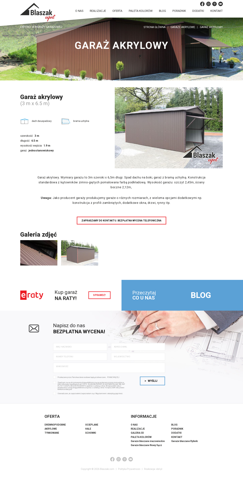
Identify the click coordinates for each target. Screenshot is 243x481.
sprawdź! (99, 295)
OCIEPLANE (91, 424)
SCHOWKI (90, 432)
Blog (162, 11)
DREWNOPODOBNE (55, 424)
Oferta (117, 11)
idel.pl (159, 469)
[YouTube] (220, 4)
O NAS (134, 424)
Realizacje (98, 11)
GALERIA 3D (137, 432)
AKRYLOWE (51, 428)
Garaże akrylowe (183, 27)
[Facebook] (202, 4)
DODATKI (176, 432)
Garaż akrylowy (211, 27)
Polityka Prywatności (129, 469)
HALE (88, 428)
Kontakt (216, 11)
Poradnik (179, 11)
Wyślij (151, 380)
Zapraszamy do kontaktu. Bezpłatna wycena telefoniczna (121, 220)
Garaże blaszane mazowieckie (148, 441)
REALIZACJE (138, 428)
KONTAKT (176, 437)
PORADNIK (177, 428)
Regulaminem (101, 393)
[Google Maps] (214, 4)
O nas (79, 11)
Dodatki (198, 11)
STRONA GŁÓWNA (155, 27)
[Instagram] (208, 4)
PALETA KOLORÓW (141, 437)
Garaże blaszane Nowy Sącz (146, 445)
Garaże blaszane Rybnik (184, 441)
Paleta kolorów (141, 11)
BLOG (201, 295)
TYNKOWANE (52, 432)
